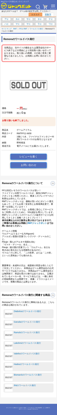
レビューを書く (28, 156)
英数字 (48, 14)
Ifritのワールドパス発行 (20, 388)
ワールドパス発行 (36, 29)
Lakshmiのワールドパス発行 (23, 345)
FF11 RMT (23, 29)
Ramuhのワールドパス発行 (22, 335)
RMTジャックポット (37, 223)
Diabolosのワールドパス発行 (23, 314)
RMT (15, 29)
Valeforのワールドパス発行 (22, 356)
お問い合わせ (28, 165)
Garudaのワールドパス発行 (22, 324)
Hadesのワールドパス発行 (22, 367)
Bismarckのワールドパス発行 (23, 377)
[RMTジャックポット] (16, 6)
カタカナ (35, 14)
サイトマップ (7, 29)
